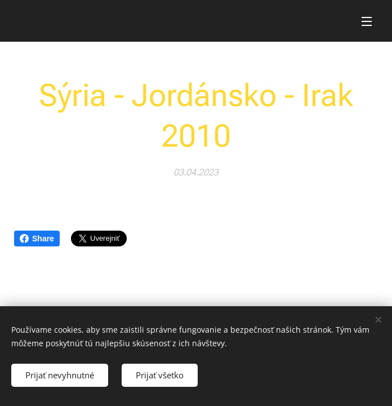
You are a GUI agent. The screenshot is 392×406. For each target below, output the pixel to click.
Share (37, 238)
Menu (367, 21)
